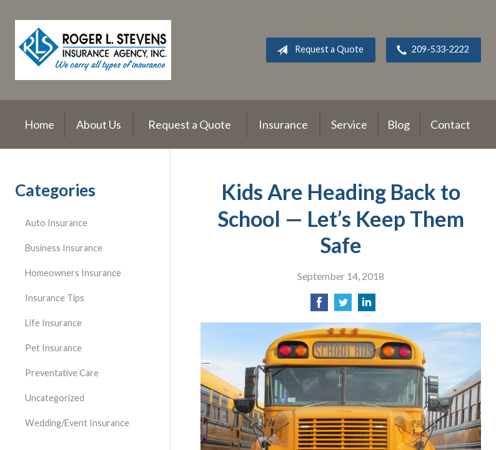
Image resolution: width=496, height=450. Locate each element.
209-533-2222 (430, 50)
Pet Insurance (53, 347)
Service (349, 124)
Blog (398, 124)
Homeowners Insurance (73, 273)
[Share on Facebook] (319, 306)
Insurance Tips (54, 297)
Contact (450, 124)
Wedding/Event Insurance (77, 423)
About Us (98, 124)
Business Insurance (63, 247)
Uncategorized (54, 397)
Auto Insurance (56, 223)
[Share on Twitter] (343, 306)
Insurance (283, 124)
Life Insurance (53, 323)
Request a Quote (318, 50)
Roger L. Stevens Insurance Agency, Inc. (93, 50)
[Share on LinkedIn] (366, 306)
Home (39, 124)
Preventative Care (62, 373)
